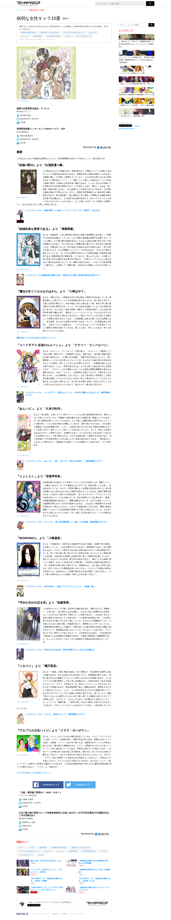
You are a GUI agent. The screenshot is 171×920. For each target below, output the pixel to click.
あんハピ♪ (93, 32)
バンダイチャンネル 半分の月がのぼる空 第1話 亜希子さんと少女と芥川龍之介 (60, 650)
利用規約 (64, 914)
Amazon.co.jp (24, 101)
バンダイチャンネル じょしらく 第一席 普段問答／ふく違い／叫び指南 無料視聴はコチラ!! (66, 522)
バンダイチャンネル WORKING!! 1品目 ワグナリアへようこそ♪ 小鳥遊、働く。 (61, 586)
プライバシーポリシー (78, 914)
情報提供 (55, 914)
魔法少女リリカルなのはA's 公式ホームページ (36, 338)
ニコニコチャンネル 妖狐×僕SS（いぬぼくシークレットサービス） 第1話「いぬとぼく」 (63, 210)
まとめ (40, 855)
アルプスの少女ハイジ (83, 36)
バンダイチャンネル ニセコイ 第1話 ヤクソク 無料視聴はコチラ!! (55, 714)
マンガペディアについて (41, 914)
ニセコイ (68, 36)
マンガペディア (125, 123)
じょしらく (24, 36)
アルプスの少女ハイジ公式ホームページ (34, 773)
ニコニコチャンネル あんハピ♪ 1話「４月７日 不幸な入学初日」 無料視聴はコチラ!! (63, 461)
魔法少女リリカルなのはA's (49, 32)
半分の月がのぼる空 (53, 36)
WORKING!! (37, 36)
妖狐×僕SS (43, 847)
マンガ (32, 847)
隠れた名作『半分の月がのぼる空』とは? (45, 861)
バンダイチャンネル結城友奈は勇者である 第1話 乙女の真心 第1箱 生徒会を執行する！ (63, 275)
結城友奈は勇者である (28, 32)
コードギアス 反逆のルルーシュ (74, 32)
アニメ (21, 847)
